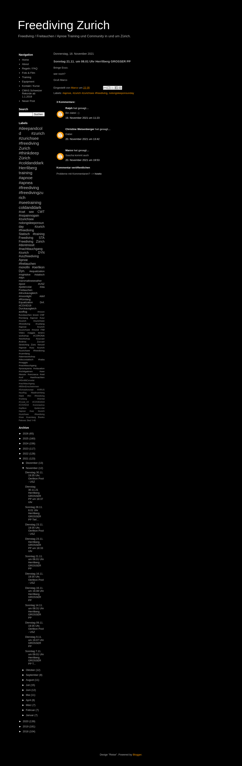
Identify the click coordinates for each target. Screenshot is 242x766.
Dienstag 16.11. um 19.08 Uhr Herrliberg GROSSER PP (34, 594)
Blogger (137, 754)
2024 (26, 443)
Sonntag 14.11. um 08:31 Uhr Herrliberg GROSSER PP (34, 611)
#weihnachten (37, 377)
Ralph (69, 108)
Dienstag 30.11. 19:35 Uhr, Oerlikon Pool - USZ (34, 477)
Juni (28, 690)
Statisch (24, 234)
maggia (31, 332)
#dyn (21, 277)
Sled (29, 420)
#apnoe (67, 93)
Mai (28, 694)
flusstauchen (25, 315)
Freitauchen (26, 290)
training (25, 172)
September (32, 674)
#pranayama (25, 368)
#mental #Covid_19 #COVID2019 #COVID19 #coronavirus (32, 402)
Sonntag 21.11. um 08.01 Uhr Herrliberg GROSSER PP (34, 562)
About (25, 64)
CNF (42, 315)
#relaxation (38, 368)
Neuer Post (28, 100)
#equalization (37, 271)
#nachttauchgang (31, 249)
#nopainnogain (29, 215)
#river (21, 417)
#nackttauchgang (28, 365)
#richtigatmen (26, 371)
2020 (26, 721)
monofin (24, 267)
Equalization (26, 302)
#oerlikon (38, 267)
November (32, 468)
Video (22, 332)
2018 (26, 731)
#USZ (41, 283)
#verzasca (33, 374)
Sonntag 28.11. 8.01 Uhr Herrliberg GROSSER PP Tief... (34, 513)
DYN (41, 252)
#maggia (23, 362)
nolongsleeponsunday (121, 93)
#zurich (24, 252)
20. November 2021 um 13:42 (83, 139)
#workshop (24, 338)
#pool (22, 283)
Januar (30, 715)
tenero (41, 332)
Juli (28, 685)
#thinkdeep (29, 153)
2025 (26, 438)
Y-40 (34, 420)
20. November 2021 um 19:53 (83, 160)
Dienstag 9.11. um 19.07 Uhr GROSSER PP (34, 641)
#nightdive (25, 274)
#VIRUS (41, 390)
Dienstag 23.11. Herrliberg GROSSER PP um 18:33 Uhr (34, 545)
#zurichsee (26, 219)
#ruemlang (31, 417)
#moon (41, 311)
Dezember (32, 462)
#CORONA (39, 335)
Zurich (24, 148)
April (29, 700)
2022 (26, 453)
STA (41, 237)
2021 (26, 458)
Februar (31, 710)
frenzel (41, 344)
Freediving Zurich (64, 25)
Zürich (24, 158)
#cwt (22, 211)
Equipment (28, 81)
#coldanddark (31, 163)
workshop (24, 335)
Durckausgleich (28, 308)
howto (98, 173)
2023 (26, 448)
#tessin (22, 374)
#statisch (39, 274)
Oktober (31, 669)
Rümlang (23, 318)
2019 (26, 726)
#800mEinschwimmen (29, 386)
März (29, 705)
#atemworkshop (27, 356)
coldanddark (30, 207)
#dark (21, 396)
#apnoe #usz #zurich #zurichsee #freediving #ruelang (32, 321)
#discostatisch (26, 359)
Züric (33, 344)
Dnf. (42, 302)
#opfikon (23, 408)
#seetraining (30, 202)
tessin (36, 315)
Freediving (26, 237)
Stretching (24, 344)
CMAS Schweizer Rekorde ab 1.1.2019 (32, 93)
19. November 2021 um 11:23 (83, 117)
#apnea (26, 182)
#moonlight (25, 296)
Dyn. (22, 271)
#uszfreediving (29, 256)
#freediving (29, 187)
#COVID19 (25, 305)
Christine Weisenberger (80, 129)
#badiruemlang (38, 393)
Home (25, 59)
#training (39, 234)
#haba (41, 359)
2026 (26, 433)
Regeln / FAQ (30, 68)
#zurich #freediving (32, 228)
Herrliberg (28, 167)
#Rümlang (25, 299)
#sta (42, 286)
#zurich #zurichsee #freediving (90, 93)
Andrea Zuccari (32, 341)
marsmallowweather (30, 280)
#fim (29, 396)
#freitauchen (27, 263)
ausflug (23, 311)
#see (42, 371)
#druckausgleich (28, 293)
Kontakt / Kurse (31, 85)
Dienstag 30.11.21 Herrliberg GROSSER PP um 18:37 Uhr (34, 494)
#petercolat (25, 286)
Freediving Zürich (32, 241)
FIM (42, 329)
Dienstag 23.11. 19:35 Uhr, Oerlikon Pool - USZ (34, 529)
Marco (69, 150)
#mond (35, 329)
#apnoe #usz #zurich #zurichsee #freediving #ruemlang (32, 350)
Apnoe (23, 260)
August (30, 679)
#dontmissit (27, 245)
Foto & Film (28, 72)
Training (26, 77)
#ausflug (23, 393)
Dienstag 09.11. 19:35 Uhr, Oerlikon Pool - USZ (34, 627)
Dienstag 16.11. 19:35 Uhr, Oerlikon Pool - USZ (34, 578)
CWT (41, 211)
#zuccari (40, 338)
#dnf (42, 296)
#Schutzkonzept (26, 390)
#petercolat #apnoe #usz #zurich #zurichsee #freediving (32, 411)
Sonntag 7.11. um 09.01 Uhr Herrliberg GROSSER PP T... (34, 657)
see (31, 211)
